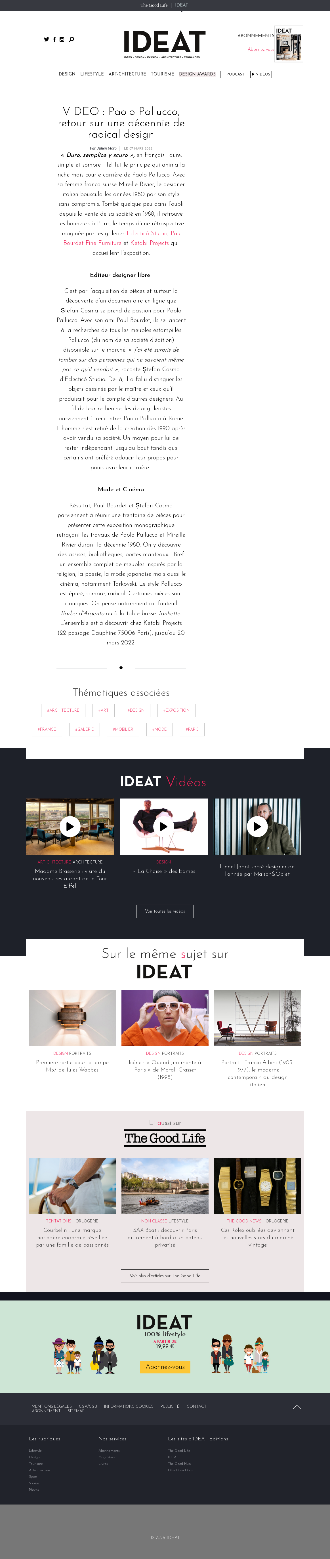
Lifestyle (92, 74)
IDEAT (181, 5)
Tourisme (162, 74)
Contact (197, 1407)
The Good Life (153, 5)
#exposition (176, 711)
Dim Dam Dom (180, 1470)
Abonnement (46, 1411)
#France (47, 730)
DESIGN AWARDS (197, 74)
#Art (103, 711)
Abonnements (109, 1451)
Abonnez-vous (165, 1367)
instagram (62, 39)
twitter (46, 39)
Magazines (106, 1457)
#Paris (192, 730)
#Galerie (84, 730)
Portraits (80, 1054)
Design (67, 74)
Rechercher (71, 39)
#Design (136, 711)
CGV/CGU (88, 1407)
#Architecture (63, 711)
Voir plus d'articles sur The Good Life (165, 1276)
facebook (54, 39)
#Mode (159, 730)
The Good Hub (179, 1464)
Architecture (88, 863)
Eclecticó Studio (147, 234)
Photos (34, 1490)
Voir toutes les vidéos (165, 911)
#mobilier (123, 730)
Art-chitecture (127, 74)
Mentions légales (52, 1407)
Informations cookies (129, 1407)
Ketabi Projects (149, 244)
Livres (103, 1464)
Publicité (170, 1407)
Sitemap (76, 1411)
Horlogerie (85, 1222)
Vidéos (263, 74)
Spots (33, 1477)
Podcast (235, 74)
